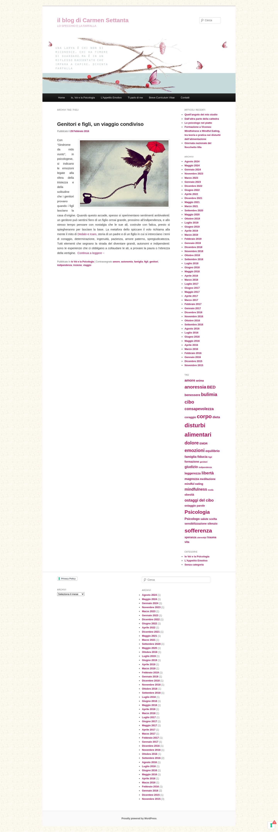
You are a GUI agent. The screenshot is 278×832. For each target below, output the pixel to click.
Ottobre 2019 (192, 218)
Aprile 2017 (191, 296)
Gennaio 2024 (193, 169)
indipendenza (64, 265)
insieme (77, 265)
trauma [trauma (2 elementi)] (211, 537)
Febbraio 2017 (193, 304)
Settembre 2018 (194, 259)
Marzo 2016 (191, 349)
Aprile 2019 (191, 230)
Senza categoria (194, 564)
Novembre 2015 (194, 365)
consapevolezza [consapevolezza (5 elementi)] (199, 409)
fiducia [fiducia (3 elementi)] (202, 456)
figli (146, 261)
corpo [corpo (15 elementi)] (204, 416)
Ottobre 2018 (192, 255)
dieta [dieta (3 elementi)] (216, 417)
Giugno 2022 (192, 190)
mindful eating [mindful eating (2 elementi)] (194, 483)
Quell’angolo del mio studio (201, 114)
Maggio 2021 (192, 202)
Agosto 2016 (192, 328)
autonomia (127, 261)
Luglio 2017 (191, 283)
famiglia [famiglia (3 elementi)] (191, 456)
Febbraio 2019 (193, 238)
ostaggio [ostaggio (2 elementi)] (190, 505)
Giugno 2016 (192, 336)
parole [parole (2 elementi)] (201, 505)
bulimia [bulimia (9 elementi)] (209, 394)
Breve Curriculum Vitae (162, 97)
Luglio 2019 (191, 222)
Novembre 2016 (194, 316)
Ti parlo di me (135, 97)
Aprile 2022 (191, 194)
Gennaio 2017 (193, 308)
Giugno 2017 (192, 287)
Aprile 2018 (191, 275)
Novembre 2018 (194, 251)
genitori (154, 261)
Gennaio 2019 (193, 243)
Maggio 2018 (192, 271)
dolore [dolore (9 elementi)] (192, 442)
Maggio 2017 (192, 291)
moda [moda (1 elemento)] (210, 490)
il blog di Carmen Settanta (93, 20)
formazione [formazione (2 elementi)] (192, 461)
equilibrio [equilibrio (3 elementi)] (212, 451)
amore (116, 261)
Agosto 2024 (192, 161)
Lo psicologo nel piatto (198, 122)
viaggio (87, 265)
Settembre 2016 (194, 324)
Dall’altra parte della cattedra (202, 118)
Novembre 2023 (194, 173)
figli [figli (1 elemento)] (210, 457)
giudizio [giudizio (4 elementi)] (191, 467)
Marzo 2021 (191, 206)
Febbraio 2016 (193, 353)
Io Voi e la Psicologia (82, 261)
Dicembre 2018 (193, 247)
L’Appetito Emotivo (111, 97)
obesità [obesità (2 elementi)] (189, 494)
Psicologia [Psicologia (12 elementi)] (197, 512)
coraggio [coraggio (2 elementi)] (190, 417)
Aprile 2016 (191, 345)
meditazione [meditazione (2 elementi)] (207, 479)
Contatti (185, 97)
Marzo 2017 (191, 300)
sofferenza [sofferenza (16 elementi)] (198, 530)
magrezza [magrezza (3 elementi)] (192, 479)
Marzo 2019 (191, 234)
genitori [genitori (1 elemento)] (203, 462)
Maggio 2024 (192, 165)
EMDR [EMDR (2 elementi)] (204, 443)
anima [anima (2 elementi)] (200, 380)
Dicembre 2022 (193, 186)
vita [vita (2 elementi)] (187, 541)
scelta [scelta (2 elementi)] (213, 519)
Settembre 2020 (194, 210)
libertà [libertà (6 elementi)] (208, 473)
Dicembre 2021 (193, 198)
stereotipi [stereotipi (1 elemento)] (201, 537)
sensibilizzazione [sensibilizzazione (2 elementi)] (196, 523)
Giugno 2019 (192, 226)
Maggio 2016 (192, 340)
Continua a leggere (91, 253)
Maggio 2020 (192, 214)
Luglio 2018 (191, 263)
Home (61, 97)
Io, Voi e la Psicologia (83, 97)
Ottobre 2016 (192, 320)
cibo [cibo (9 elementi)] (189, 402)
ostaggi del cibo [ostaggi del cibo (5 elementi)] (199, 500)
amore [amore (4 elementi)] (190, 380)
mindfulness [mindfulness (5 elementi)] (196, 489)
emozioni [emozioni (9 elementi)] (195, 450)
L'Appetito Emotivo (196, 560)
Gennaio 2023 (193, 181)
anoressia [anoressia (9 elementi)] (195, 386)
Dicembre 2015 (193, 361)
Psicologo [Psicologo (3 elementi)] (192, 519)
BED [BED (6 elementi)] (211, 387)
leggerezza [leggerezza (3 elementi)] (193, 473)
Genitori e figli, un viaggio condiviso (100, 124)
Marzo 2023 (191, 177)
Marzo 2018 (191, 279)
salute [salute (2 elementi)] (204, 519)
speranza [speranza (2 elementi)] (190, 537)
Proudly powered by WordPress (138, 818)
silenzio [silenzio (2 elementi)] (212, 523)
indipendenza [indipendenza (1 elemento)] (205, 467)
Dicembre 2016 (193, 312)
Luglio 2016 (191, 332)
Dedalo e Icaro (86, 234)
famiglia (138, 261)
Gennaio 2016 (193, 357)
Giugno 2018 (192, 267)
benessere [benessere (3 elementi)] (192, 395)
